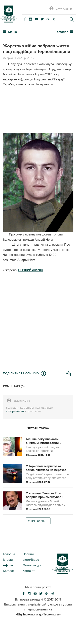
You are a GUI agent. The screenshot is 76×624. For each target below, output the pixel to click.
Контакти (29, 571)
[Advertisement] (38, 111)
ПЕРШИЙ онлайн (30, 270)
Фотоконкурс (32, 565)
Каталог (8, 571)
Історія (8, 560)
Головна (9, 554)
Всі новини (38, 521)
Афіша (8, 565)
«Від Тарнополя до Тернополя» (38, 614)
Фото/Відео (31, 560)
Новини (28, 554)
